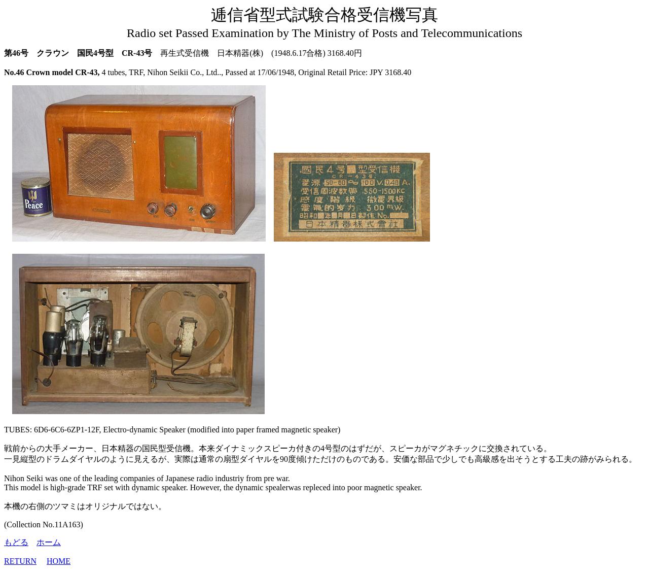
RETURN (20, 561)
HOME (58, 561)
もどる (16, 542)
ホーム (49, 542)
